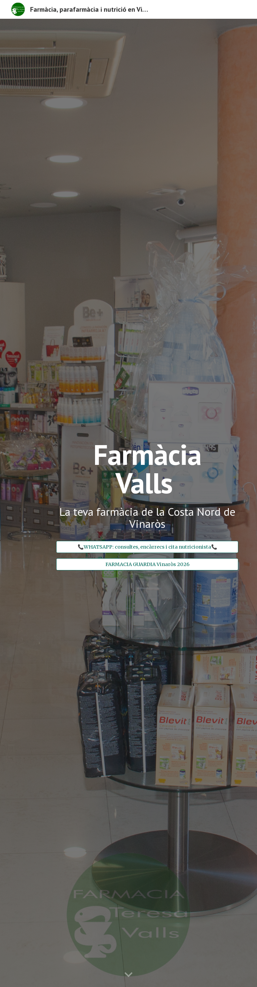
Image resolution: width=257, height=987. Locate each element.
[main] (147, 488)
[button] (128, 975)
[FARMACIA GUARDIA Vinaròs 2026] (147, 564)
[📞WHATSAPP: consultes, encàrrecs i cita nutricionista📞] (147, 547)
